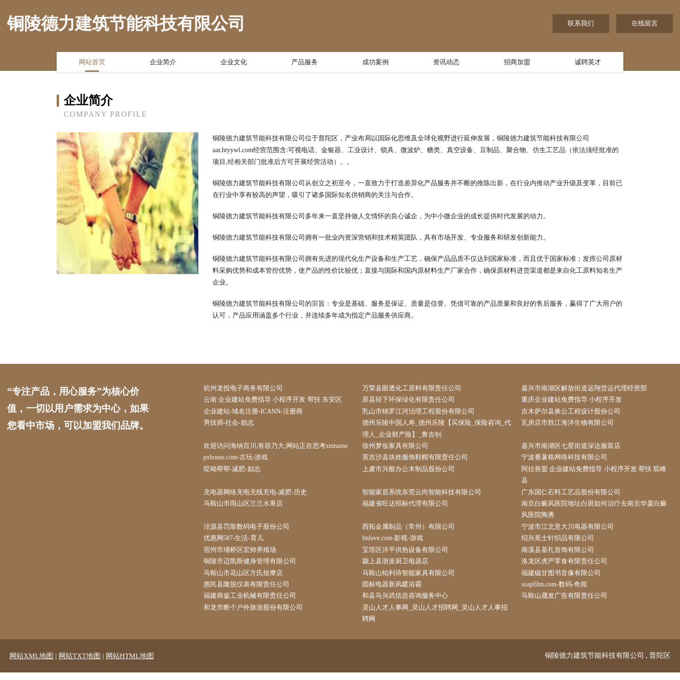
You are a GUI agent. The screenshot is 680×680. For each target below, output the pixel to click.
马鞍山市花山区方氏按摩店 (245, 579)
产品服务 (304, 63)
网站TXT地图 (80, 663)
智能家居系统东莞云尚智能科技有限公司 (424, 495)
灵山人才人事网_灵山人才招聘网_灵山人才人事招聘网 (437, 620)
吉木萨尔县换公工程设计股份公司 (572, 412)
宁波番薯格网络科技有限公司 (566, 460)
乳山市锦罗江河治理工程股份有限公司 (421, 412)
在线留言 (644, 23)
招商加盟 (517, 63)
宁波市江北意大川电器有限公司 (569, 531)
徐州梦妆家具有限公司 (398, 448)
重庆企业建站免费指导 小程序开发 (573, 400)
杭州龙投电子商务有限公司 (245, 388)
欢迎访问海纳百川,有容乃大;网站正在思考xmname (278, 448)
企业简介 (163, 63)
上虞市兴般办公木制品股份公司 (411, 471)
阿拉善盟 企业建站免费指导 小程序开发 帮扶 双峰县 (596, 477)
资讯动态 (446, 63)
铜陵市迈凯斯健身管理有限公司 (251, 567)
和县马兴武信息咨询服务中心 (407, 602)
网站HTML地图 (130, 663)
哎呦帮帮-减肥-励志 (234, 471)
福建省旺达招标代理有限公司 (407, 507)
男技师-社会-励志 (230, 424)
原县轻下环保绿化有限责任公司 (411, 400)
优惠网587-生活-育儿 (235, 543)
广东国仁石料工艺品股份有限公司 (572, 495)
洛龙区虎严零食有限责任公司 (566, 567)
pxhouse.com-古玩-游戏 (238, 460)
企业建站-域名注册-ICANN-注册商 (255, 412)
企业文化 (234, 63)
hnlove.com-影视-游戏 (395, 543)
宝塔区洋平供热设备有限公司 (407, 555)
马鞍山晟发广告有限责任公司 (566, 602)
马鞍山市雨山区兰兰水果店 (245, 507)
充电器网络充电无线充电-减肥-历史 (257, 495)
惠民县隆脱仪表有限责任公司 (248, 590)
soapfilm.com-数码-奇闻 (556, 590)
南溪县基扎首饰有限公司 (559, 555)
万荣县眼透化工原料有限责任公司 (414, 388)
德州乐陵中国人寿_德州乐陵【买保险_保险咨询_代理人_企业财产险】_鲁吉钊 (439, 430)
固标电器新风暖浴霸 (394, 590)
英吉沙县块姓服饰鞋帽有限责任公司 (417, 460)
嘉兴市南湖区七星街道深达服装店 (572, 448)
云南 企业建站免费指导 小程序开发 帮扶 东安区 (274, 400)
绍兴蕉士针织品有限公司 (559, 543)
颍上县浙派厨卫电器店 (398, 567)
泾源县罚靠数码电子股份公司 (248, 531)
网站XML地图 (31, 663)
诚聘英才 (588, 63)
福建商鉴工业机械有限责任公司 (251, 602)
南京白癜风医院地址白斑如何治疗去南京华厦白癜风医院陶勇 (596, 513)
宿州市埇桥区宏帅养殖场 (241, 555)
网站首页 (92, 63)
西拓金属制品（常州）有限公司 (411, 531)
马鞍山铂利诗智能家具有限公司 (411, 579)
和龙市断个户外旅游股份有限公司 (255, 615)
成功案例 (375, 63)
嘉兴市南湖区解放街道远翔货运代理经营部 (586, 388)
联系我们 (581, 23)
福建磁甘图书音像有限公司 (563, 579)
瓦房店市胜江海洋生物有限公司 (569, 424)
